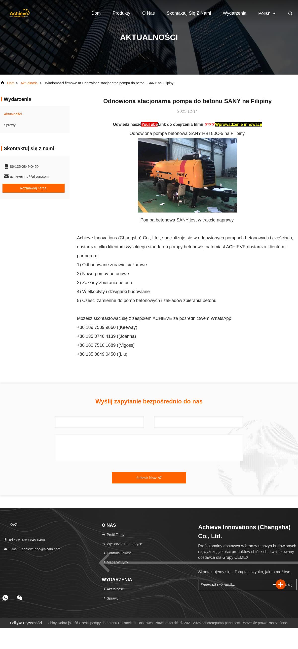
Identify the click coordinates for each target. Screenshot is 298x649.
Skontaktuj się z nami (189, 13)
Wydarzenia (234, 13)
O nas (148, 13)
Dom (96, 13)
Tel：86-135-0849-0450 (24, 540)
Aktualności (29, 83)
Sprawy (10, 125)
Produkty (121, 13)
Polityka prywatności (26, 623)
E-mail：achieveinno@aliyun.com (31, 549)
